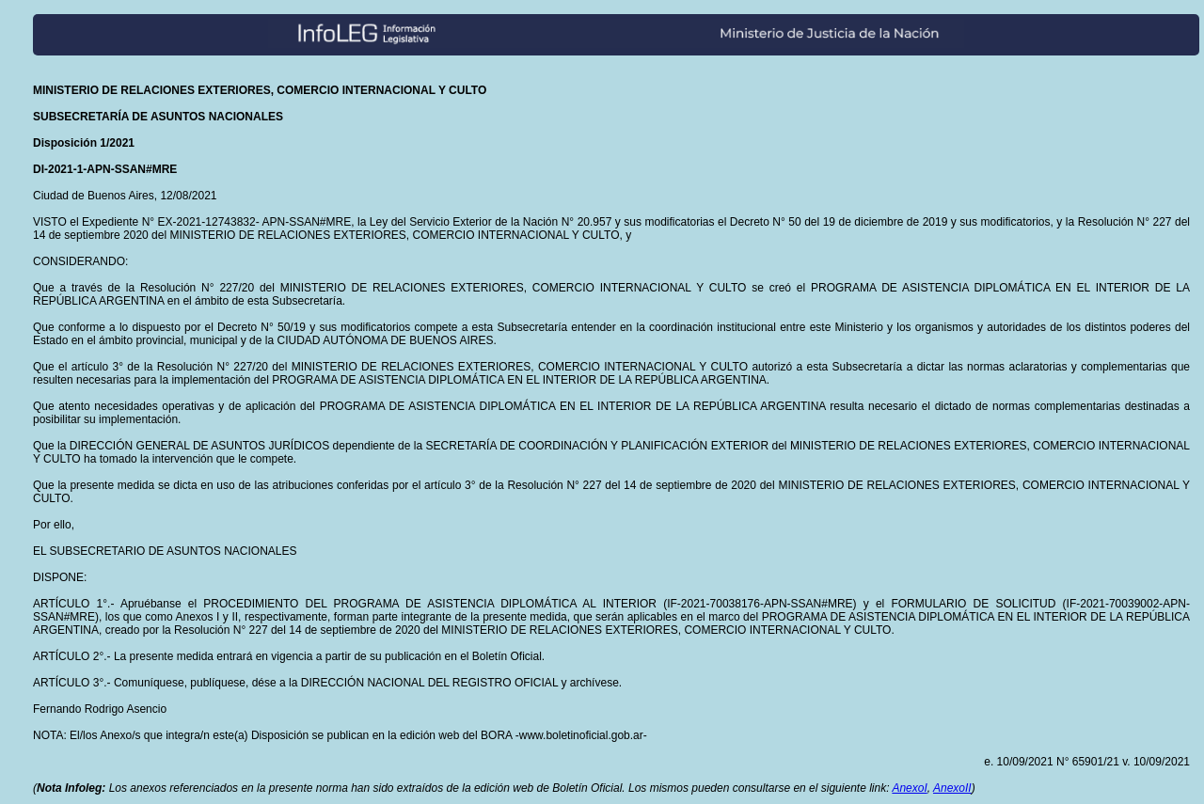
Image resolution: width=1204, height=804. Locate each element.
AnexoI (909, 788)
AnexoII (952, 788)
